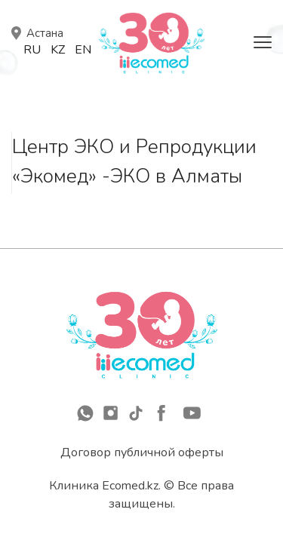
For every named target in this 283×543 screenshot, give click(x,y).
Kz (58, 49)
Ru (32, 49)
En (83, 49)
